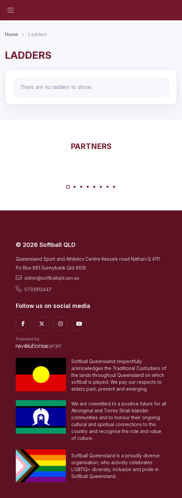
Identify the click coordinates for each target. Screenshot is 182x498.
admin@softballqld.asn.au (47, 278)
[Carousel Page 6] (101, 187)
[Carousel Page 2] (75, 187)
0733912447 (34, 289)
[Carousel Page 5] (94, 187)
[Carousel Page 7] (107, 187)
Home (11, 34)
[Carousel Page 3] (81, 187)
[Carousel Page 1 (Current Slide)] (68, 187)
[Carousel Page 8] (114, 187)
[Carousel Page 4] (88, 187)
